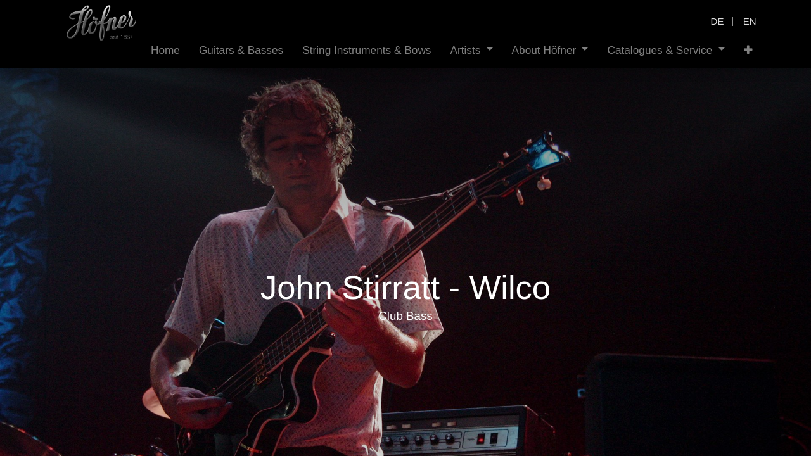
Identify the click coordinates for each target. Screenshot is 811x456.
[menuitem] (165, 50)
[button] (748, 50)
